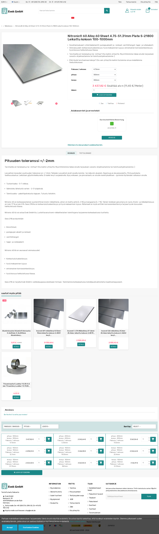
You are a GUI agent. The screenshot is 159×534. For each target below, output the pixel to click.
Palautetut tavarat (96, 494)
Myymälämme (55, 488)
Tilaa (149, 497)
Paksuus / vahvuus (78, 69)
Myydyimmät (55, 500)
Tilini (119, 2)
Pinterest (120, 103)
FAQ (156, 2)
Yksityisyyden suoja (77, 496)
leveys (73, 80)
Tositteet (92, 509)
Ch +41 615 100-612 (57, 2)
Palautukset (93, 502)
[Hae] (74, 10)
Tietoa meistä (131, 2)
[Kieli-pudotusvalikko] (16, 2)
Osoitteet (92, 506)
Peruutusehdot (75, 492)
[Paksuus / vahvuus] (104, 69)
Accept (10, 527)
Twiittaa (110, 103)
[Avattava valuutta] (4, 2)
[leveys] (104, 80)
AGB (71, 500)
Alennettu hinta (56, 492)
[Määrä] (104, 90)
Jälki (71, 507)
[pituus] (104, 75)
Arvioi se (111, 138)
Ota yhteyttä (145, 2)
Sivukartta (54, 503)
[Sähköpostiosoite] (123, 497)
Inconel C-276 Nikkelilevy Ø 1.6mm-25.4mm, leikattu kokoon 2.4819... (81, 332)
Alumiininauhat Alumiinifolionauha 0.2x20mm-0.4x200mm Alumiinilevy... (16, 333)
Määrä (73, 90)
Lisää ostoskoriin (48, 439)
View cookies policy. (78, 521)
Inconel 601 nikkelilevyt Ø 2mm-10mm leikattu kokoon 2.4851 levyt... (48, 333)
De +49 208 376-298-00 (36, 2)
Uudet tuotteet (56, 496)
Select (137, 427)
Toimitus (73, 488)
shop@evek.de (30, 511)
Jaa (101, 103)
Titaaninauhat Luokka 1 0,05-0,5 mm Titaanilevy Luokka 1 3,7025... (16, 385)
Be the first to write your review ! (15, 415)
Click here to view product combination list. (85, 145)
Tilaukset (92, 498)
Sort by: (127, 427)
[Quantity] (40, 439)
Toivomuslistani (94, 513)
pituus (74, 75)
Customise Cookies (31, 527)
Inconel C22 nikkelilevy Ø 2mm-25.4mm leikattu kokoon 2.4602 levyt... (113, 333)
